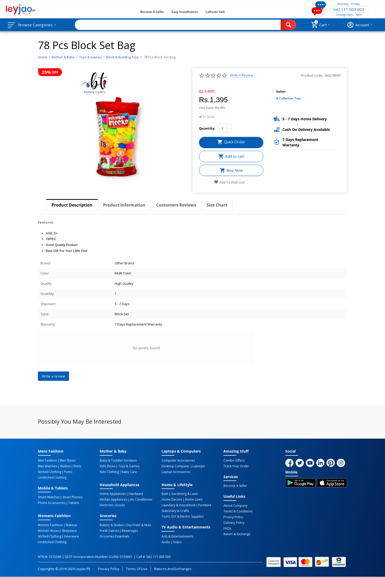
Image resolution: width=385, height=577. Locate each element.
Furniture (204, 505)
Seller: (281, 91)
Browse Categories (35, 25)
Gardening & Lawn (184, 493)
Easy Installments (185, 12)
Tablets (73, 502)
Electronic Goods (112, 505)
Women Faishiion (50, 525)
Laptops (198, 466)
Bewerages (130, 530)
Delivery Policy (234, 522)
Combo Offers (234, 460)
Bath (165, 493)
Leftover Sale (215, 12)
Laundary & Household (178, 505)
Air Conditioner (141, 499)
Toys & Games (128, 466)
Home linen (194, 499)
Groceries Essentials (114, 536)
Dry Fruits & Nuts (139, 525)
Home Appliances (113, 493)
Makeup (71, 525)
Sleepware (69, 530)
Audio (166, 542)
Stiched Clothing (49, 471)
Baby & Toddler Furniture (118, 460)
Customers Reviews (176, 205)
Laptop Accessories (176, 471)
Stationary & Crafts (175, 510)
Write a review (241, 75)
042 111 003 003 (348, 9)
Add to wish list (229, 182)
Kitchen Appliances (113, 499)
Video (177, 542)
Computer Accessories (178, 460)
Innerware (71, 536)
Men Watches (47, 466)
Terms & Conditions (238, 511)
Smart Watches (49, 497)
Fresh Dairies (109, 530)
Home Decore (172, 499)
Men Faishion (47, 460)
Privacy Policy (233, 517)
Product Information (124, 205)
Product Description (72, 205)
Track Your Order (236, 466)
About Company (235, 505)
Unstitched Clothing (52, 477)
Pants (68, 471)
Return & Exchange (236, 534)
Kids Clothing (109, 471)
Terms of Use (136, 568)
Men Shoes (68, 460)
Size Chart (217, 205)
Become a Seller (152, 12)
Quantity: (207, 128)
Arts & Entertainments (177, 536)
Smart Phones (72, 497)
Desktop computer (176, 466)
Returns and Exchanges (172, 568)
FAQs (227, 528)
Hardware (136, 493)
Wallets (65, 466)
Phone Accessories (51, 502)
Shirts (77, 466)
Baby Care (129, 471)
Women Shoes (48, 530)
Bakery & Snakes (112, 525)
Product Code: (312, 75)
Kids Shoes (107, 466)
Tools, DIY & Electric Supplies (183, 516)
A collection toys (288, 98)
